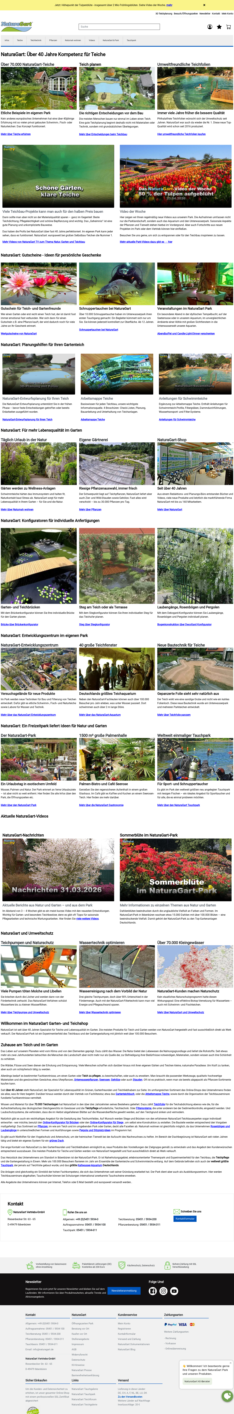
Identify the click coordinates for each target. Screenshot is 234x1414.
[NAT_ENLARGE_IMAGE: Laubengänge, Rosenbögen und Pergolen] (195, 567)
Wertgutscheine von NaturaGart (19, 334)
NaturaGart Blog (126, 1350)
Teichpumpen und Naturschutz (27, 944)
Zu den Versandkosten (130, 1397)
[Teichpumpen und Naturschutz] (39, 967)
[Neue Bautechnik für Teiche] (195, 670)
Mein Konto (227, 13)
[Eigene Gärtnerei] (117, 464)
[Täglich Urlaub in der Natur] (39, 464)
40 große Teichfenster (98, 646)
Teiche (22, 40)
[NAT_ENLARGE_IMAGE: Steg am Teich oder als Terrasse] (117, 567)
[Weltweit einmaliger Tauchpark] (195, 760)
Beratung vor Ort (80, 1329)
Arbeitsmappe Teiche (93, 420)
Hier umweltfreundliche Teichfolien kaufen (181, 135)
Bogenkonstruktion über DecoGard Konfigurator (184, 625)
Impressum (78, 1345)
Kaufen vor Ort (79, 1334)
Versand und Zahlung (129, 1340)
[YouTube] (174, 1292)
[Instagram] (163, 1292)
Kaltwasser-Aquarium (90, 1166)
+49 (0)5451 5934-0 (87, 1220)
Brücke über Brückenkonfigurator (19, 625)
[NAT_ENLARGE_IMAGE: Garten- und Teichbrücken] (39, 567)
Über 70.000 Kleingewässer (180, 944)
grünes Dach (56, 1141)
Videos (106, 40)
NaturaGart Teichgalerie (84, 1405)
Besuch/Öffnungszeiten (186, 13)
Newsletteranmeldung (124, 1291)
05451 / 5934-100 (95, 1225)
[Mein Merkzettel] (219, 26)
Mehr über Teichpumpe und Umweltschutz (25, 1013)
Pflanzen (61, 40)
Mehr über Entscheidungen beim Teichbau (103, 135)
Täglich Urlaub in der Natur (24, 441)
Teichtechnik (41, 40)
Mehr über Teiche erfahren (16, 135)
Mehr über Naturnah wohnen (17, 510)
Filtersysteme (143, 1109)
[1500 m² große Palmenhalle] (117, 760)
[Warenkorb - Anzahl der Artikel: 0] (228, 26)
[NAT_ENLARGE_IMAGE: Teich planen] (117, 89)
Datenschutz (78, 1360)
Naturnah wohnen (84, 40)
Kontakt (216, 13)
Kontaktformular (185, 1219)
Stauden (137, 1080)
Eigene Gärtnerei (93, 441)
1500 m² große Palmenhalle (103, 736)
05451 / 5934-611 (86, 1231)
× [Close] (204, 5)
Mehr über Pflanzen (90, 510)
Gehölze (115, 1080)
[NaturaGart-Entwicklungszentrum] (39, 670)
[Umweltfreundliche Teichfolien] (195, 89)
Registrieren (124, 1329)
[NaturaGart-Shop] (195, 464)
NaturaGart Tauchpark (83, 1395)
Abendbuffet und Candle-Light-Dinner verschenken (186, 334)
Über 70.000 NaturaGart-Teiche (27, 65)
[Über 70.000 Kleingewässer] (195, 967)
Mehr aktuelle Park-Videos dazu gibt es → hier (146, 243)
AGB (74, 1350)
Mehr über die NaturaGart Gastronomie (101, 806)
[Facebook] (153, 1292)
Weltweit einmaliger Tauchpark (183, 736)
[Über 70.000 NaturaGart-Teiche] (39, 89)
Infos (8, 40)
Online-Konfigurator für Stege (106, 1123)
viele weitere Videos (87, 919)
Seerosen (104, 1080)
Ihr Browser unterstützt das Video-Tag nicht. (58, 177)
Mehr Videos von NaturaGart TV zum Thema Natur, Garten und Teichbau (43, 243)
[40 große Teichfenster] (117, 670)
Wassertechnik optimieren (101, 944)
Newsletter (204, 13)
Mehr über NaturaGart (169, 510)
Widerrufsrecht (80, 1355)
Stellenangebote (80, 1340)
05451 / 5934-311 (150, 1225)
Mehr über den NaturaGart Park (18, 806)
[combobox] (119, 27)
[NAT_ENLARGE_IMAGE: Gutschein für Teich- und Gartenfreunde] (39, 285)
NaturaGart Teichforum (84, 1400)
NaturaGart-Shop (171, 441)
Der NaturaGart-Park (18, 736)
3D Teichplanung (164, 13)
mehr (169, 5)
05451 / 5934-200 (146, 1220)
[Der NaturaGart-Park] (39, 760)
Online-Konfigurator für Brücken (61, 1123)
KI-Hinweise (78, 1366)
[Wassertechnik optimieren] (117, 967)
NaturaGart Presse (82, 1371)
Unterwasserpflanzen (86, 1080)
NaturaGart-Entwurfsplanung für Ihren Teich (27, 420)
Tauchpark (153, 40)
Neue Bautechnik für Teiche (181, 646)
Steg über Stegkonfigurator (94, 625)
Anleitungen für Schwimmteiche (177, 420)
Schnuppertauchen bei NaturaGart (98, 330)
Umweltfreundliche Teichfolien (183, 65)
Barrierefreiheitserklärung (85, 1376)
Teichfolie (159, 1105)
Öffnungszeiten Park (82, 1324)
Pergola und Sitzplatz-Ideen (95, 1131)
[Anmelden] (209, 26)
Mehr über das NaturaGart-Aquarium (100, 716)
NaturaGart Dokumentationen (134, 1345)
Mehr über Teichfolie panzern (174, 716)
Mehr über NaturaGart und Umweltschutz (180, 1013)
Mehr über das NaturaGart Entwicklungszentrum (28, 716)
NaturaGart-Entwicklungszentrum (29, 646)
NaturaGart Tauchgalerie (85, 1390)
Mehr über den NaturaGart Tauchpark (178, 806)
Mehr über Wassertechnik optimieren (100, 1013)
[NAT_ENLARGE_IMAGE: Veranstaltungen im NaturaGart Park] (195, 285)
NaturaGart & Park (128, 40)
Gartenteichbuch (125, 1094)
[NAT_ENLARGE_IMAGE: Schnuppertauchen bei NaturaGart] (117, 285)
